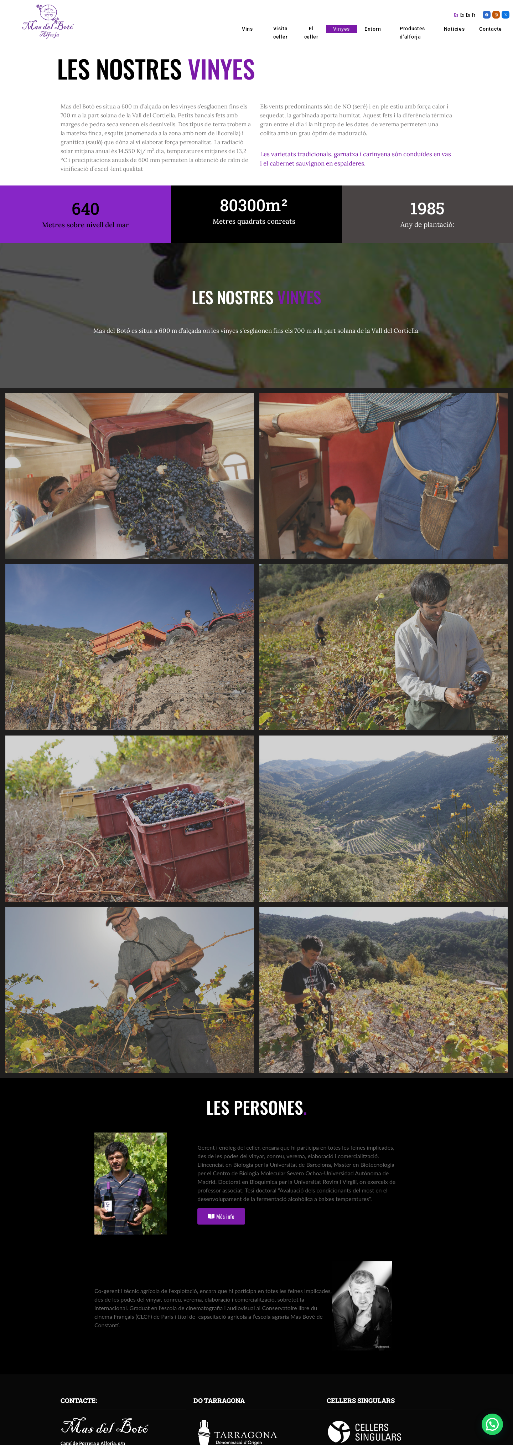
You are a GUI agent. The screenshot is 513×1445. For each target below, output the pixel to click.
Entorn (372, 29)
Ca (456, 14)
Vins (249, 28)
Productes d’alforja (412, 33)
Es (462, 14)
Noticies (454, 29)
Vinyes (341, 29)
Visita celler (280, 33)
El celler (311, 33)
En (468, 14)
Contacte (490, 29)
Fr (473, 14)
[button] (492, 1424)
